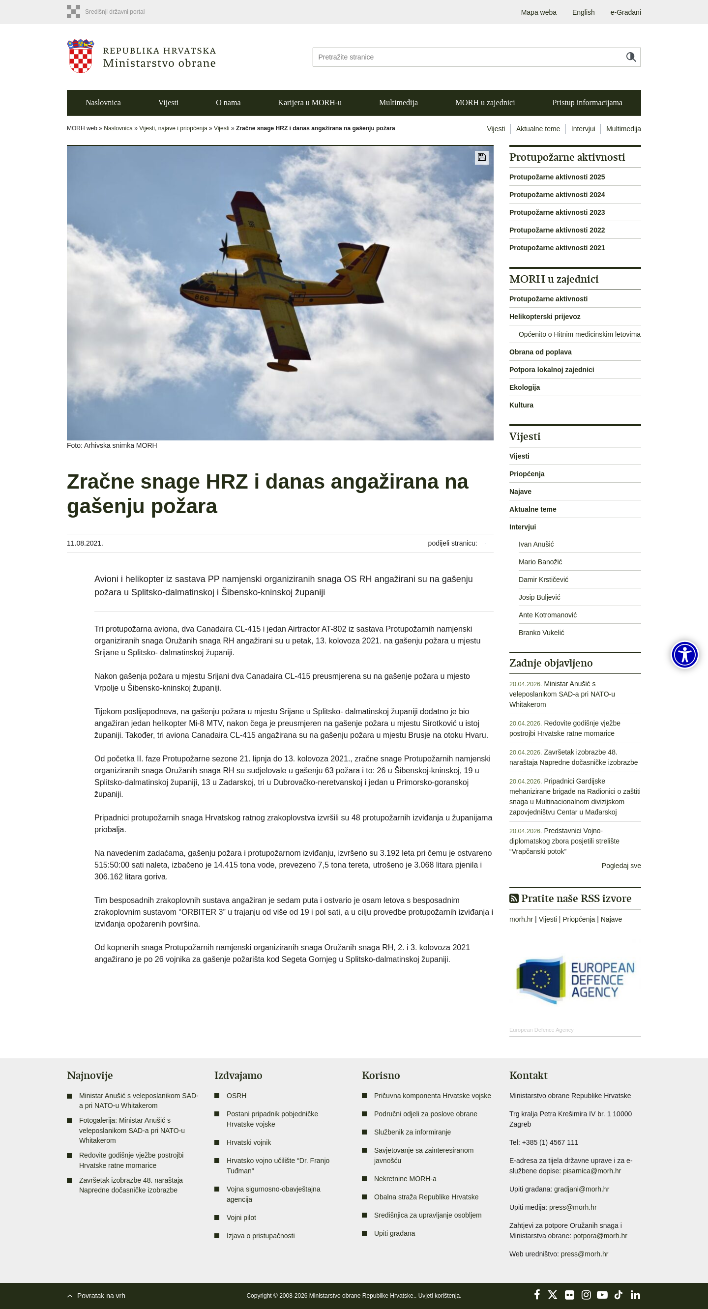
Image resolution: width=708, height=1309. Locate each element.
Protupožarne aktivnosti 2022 (557, 230)
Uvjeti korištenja (439, 1295)
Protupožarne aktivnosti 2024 (557, 195)
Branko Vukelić (541, 633)
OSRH (236, 1096)
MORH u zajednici (485, 102)
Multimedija (398, 102)
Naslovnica (103, 102)
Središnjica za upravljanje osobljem (428, 1215)
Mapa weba (539, 12)
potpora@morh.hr (600, 1236)
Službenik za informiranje (412, 1132)
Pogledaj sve (621, 866)
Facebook (537, 1294)
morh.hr (521, 919)
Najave (520, 491)
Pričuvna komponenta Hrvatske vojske (432, 1096)
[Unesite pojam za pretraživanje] (477, 57)
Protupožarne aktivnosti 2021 (557, 248)
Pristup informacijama (587, 102)
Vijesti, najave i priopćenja (173, 128)
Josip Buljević (539, 597)
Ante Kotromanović (548, 615)
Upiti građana (394, 1233)
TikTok (619, 1294)
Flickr (570, 1294)
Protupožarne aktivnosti (548, 299)
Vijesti (168, 102)
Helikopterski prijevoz (545, 316)
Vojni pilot (241, 1218)
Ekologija (524, 387)
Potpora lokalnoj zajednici (551, 370)
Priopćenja (527, 474)
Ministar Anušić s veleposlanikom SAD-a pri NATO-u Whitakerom (562, 694)
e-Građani (626, 12)
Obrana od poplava (540, 352)
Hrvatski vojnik (249, 1142)
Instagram (586, 1294)
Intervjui (583, 129)
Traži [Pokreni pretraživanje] (631, 57)
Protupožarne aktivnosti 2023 (557, 212)
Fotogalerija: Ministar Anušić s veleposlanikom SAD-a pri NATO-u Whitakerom (132, 1130)
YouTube (602, 1294)
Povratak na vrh (101, 1296)
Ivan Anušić (536, 544)
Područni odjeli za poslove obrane (425, 1114)
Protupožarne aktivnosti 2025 (557, 177)
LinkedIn (635, 1294)
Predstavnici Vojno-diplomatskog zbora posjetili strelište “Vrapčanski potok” (564, 841)
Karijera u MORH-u (310, 102)
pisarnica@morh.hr (592, 1171)
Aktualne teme (538, 129)
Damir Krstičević (543, 579)
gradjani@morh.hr (581, 1189)
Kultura (521, 405)
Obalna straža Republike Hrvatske (426, 1197)
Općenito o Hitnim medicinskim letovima (580, 334)
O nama (228, 102)
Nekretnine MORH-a (405, 1179)
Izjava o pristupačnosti (261, 1236)
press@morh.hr (573, 1207)
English (583, 12)
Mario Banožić (540, 562)
